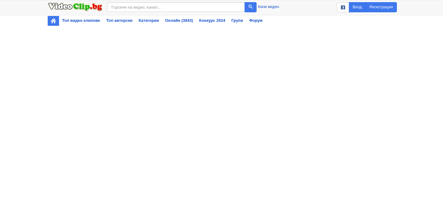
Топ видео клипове (81, 20)
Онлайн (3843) (179, 20)
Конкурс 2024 (212, 20)
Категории (149, 20)
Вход (357, 7)
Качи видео (268, 6)
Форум (255, 20)
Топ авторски (119, 20)
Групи (237, 20)
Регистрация (381, 7)
